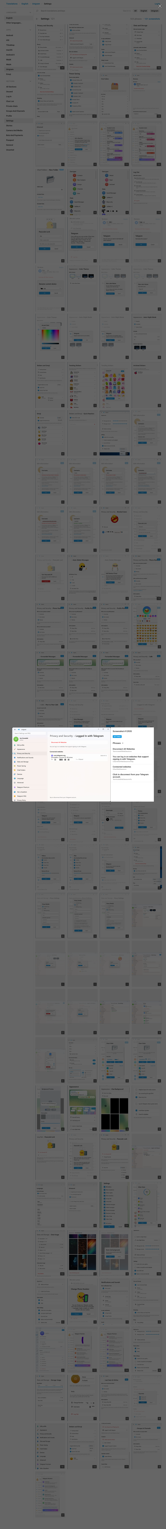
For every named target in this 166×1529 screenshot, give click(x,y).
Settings (117, 737)
